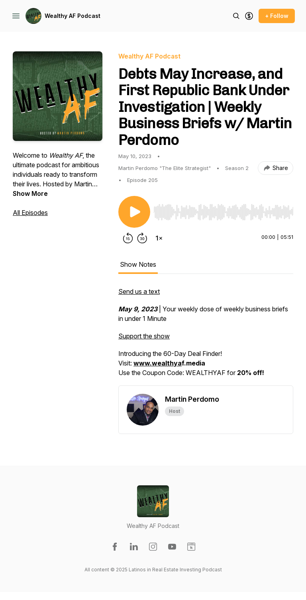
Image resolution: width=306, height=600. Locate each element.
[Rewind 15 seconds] (127, 238)
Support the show (144, 336)
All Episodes (30, 213)
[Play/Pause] (134, 212)
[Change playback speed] (159, 238)
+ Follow (276, 15)
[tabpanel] (205, 336)
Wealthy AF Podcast (72, 15)
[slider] (223, 212)
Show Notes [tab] (138, 264)
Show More (30, 193)
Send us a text (139, 291)
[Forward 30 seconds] (142, 238)
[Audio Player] (223, 210)
